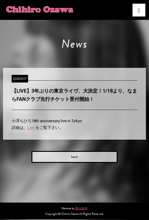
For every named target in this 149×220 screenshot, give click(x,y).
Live (31, 127)
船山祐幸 (81, 208)
